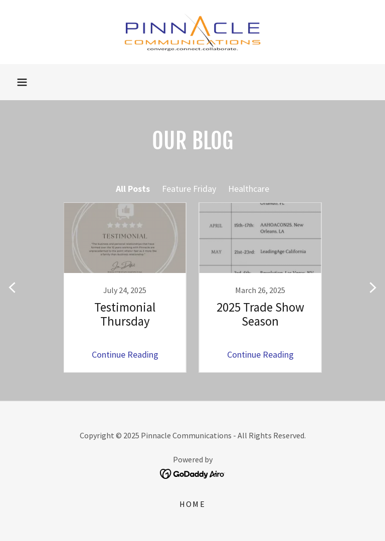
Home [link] (192, 504)
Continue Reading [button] (125, 354)
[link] (192, 32)
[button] (22, 82)
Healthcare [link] (248, 188)
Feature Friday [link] (189, 188)
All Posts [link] (133, 188)
